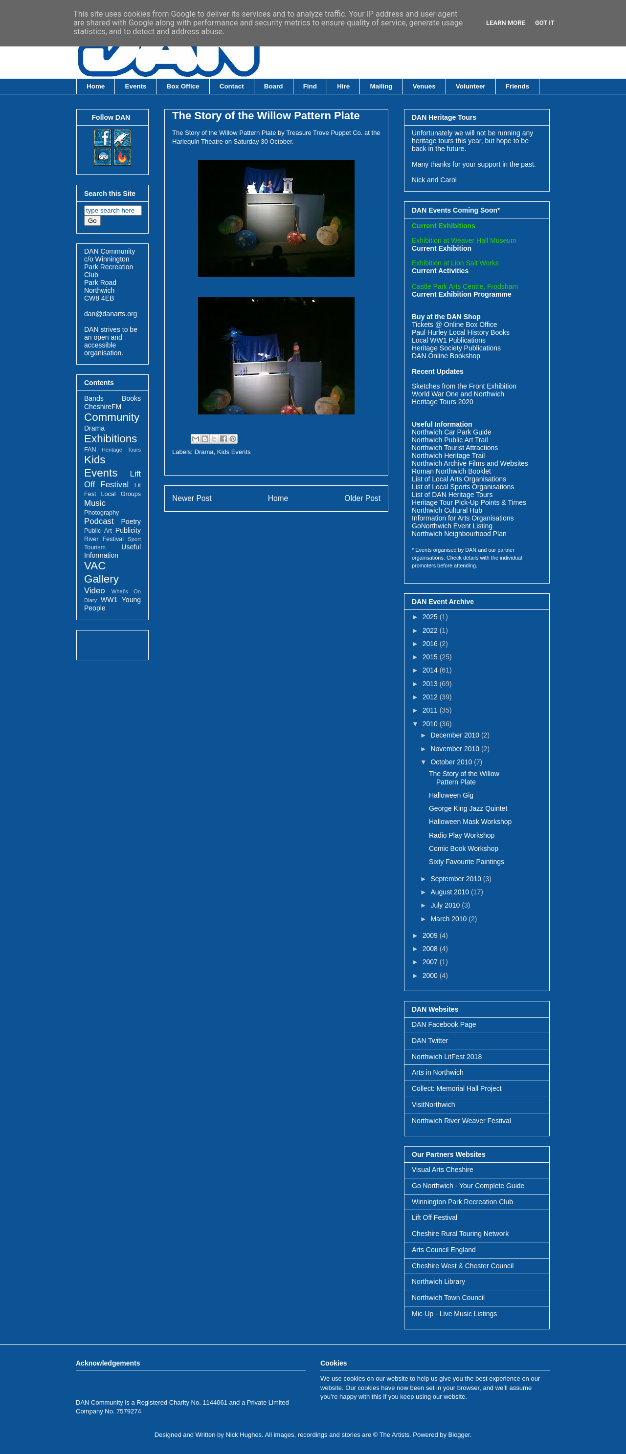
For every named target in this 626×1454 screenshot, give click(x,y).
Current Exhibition (441, 248)
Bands (94, 398)
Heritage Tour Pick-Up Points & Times (469, 502)
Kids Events (234, 452)
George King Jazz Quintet (468, 808)
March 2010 (449, 919)
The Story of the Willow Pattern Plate (266, 115)
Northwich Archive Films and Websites (470, 463)
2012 (431, 697)
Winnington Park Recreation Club (462, 1202)
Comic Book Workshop (463, 848)
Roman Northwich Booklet (451, 471)
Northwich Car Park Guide (452, 432)
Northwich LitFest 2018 (447, 1057)
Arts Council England (444, 1250)
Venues (424, 86)
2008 (431, 949)
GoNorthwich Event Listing (452, 526)
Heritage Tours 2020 (442, 402)
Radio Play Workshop (461, 835)
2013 (431, 684)
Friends (517, 86)
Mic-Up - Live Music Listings (454, 1314)
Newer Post (192, 498)
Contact (232, 86)
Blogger (459, 1434)
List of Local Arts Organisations (459, 479)
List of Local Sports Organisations (463, 487)
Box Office (183, 86)
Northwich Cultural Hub (447, 510)
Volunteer (471, 86)
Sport (134, 539)
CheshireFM (102, 407)
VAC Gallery (101, 572)
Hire (343, 86)
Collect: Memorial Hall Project (457, 1088)
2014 (431, 670)
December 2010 (455, 735)
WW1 (109, 600)
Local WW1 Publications (449, 340)
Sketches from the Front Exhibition (464, 386)
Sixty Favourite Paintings (466, 862)
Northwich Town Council (448, 1298)
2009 (431, 935)
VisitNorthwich (433, 1104)
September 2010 (456, 879)
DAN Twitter (430, 1040)
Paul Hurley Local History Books (461, 332)
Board (273, 86)
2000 (431, 975)
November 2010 (455, 749)
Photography (101, 512)
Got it (545, 22)
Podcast (99, 521)
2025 (431, 617)
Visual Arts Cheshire (442, 1169)
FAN (90, 449)
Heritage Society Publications (456, 348)
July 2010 (446, 905)
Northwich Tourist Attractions (455, 448)
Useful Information (112, 551)
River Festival (104, 539)
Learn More (505, 22)
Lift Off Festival (434, 1217)
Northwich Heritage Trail (448, 455)
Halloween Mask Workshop (470, 821)
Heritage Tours (121, 450)
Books (131, 398)
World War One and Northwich (458, 394)
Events (136, 86)
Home (96, 86)
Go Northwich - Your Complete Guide (468, 1186)
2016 (431, 644)
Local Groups (121, 494)
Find (310, 86)
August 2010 (450, 892)
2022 (431, 630)
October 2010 (452, 762)
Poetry (131, 521)
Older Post (362, 498)
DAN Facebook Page (444, 1024)
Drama (204, 452)
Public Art (98, 530)
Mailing (381, 86)
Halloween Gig (451, 795)
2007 (431, 962)
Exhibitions (110, 439)
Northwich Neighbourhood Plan (459, 534)
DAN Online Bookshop (446, 356)
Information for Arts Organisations (463, 518)
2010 (431, 724)
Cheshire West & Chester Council (463, 1266)
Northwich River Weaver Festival (461, 1121)
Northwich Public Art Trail (450, 440)
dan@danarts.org (110, 314)
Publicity (128, 530)
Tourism (95, 547)
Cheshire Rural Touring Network (460, 1233)
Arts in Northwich (438, 1072)
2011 (431, 710)
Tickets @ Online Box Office (454, 324)
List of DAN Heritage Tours (452, 495)
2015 (431, 657)
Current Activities (440, 271)
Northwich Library (438, 1281)
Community (111, 417)
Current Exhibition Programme (462, 294)
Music (95, 503)
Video (94, 590)
